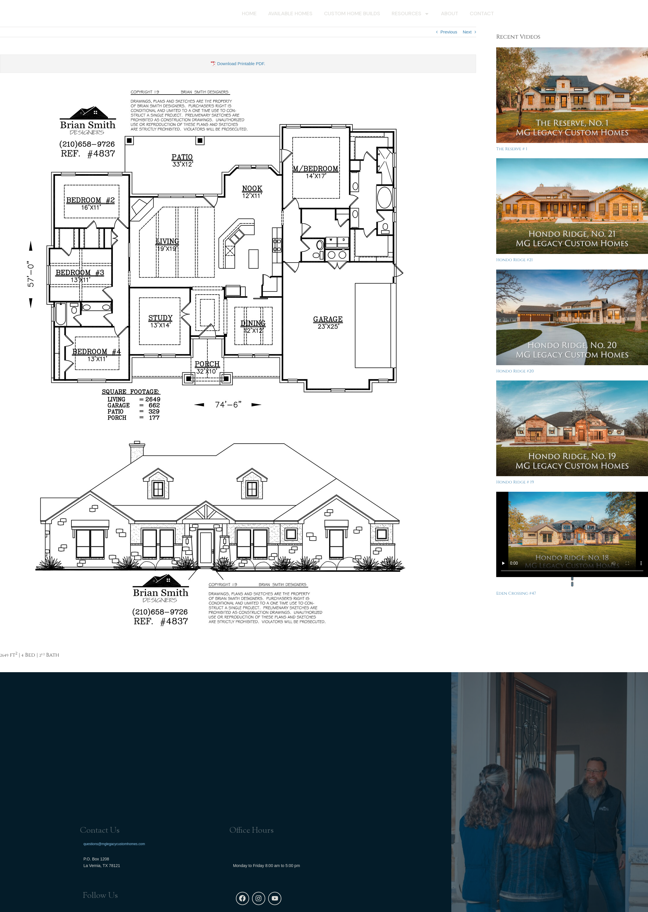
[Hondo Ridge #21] (572, 206)
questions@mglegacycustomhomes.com (114, 843)
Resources (410, 14)
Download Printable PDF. (238, 63)
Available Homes (290, 14)
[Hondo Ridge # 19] (572, 428)
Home (249, 14)
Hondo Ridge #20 (515, 371)
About (449, 14)
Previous (448, 31)
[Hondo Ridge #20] (572, 317)
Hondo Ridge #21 (514, 260)
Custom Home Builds (352, 14)
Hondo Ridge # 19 (515, 482)
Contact (482, 14)
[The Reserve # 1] (572, 95)
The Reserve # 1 (511, 149)
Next (467, 31)
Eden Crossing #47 (516, 593)
